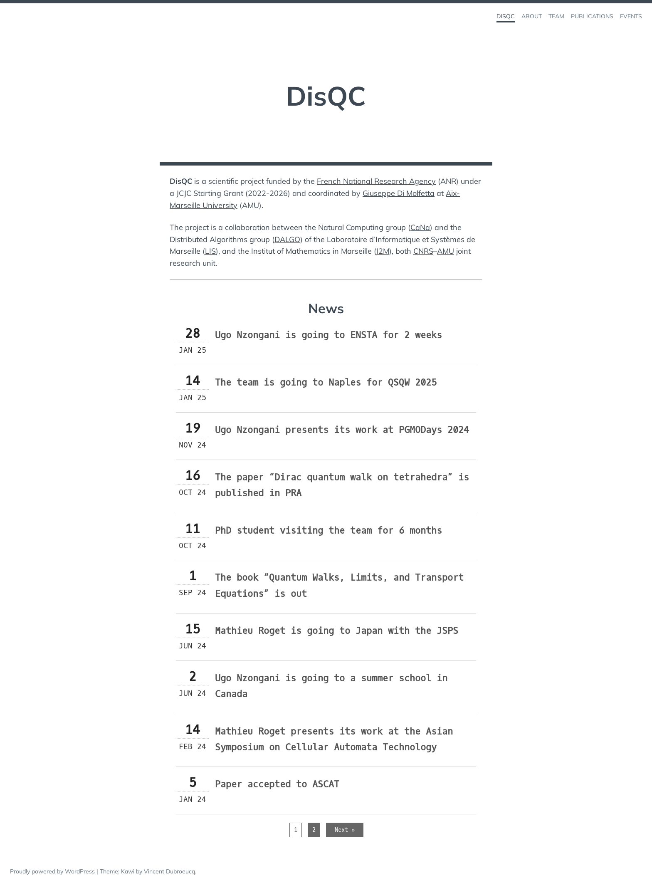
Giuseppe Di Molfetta (399, 193)
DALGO (287, 239)
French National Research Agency (376, 181)
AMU (445, 251)
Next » (345, 830)
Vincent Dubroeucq (169, 871)
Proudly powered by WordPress (53, 871)
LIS (210, 251)
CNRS (423, 251)
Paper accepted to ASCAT (277, 784)
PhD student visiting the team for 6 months (328, 530)
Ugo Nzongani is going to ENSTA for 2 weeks (328, 335)
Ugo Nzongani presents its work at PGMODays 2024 (342, 430)
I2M (382, 251)
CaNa (420, 227)
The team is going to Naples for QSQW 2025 (326, 382)
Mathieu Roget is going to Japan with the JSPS (336, 631)
